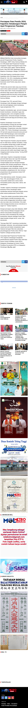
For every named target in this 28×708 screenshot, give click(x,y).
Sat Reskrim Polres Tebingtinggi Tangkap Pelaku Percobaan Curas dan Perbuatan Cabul (6, 335)
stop (8, 30)
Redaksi (3, 703)
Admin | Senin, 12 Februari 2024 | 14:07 (7, 28)
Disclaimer (14, 703)
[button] (26, 0)
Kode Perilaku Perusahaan (9, 705)
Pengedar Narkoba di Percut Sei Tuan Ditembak (21, 353)
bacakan (3, 30)
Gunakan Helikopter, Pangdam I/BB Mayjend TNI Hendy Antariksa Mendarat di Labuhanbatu (21, 318)
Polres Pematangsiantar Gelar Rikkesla (5, 317)
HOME (1, 17)
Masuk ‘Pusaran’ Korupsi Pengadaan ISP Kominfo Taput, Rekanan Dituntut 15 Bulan (6, 354)
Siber (8, 703)
